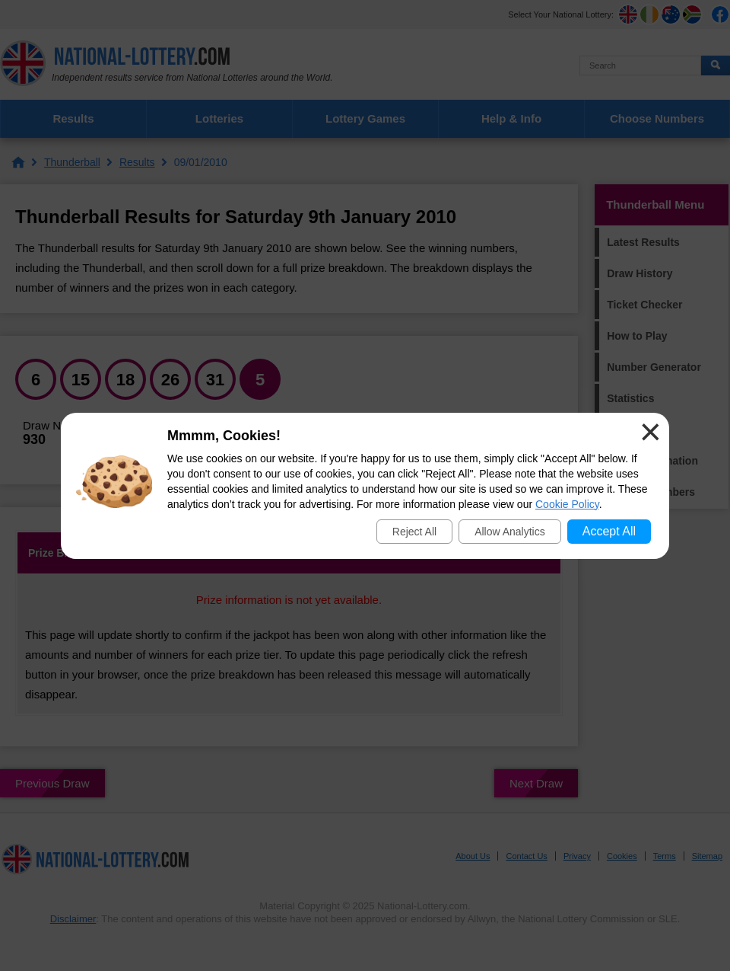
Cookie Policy (567, 504)
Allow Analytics (509, 531)
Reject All (414, 531)
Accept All (609, 531)
